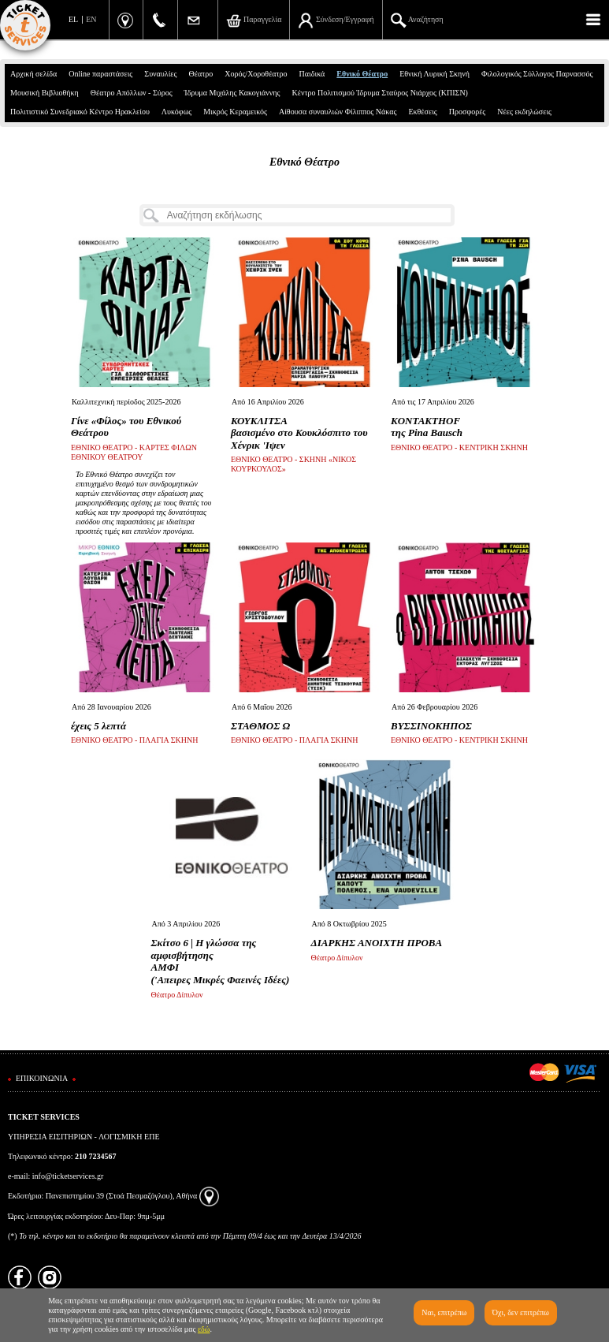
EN (91, 19)
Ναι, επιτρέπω (443, 1312)
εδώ (204, 1329)
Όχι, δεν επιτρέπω (520, 1312)
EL (73, 19)
